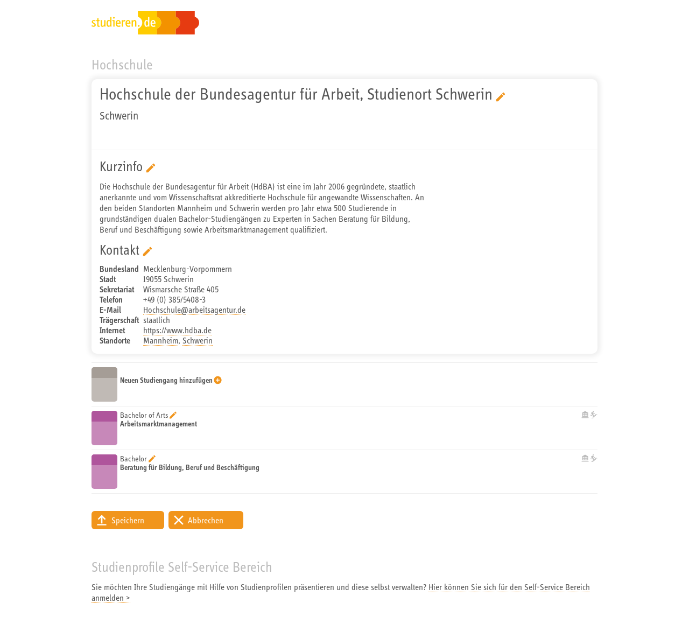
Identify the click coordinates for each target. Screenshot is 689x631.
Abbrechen (205, 520)
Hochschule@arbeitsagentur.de (194, 309)
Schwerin (197, 340)
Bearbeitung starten (501, 97)
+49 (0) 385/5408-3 (174, 299)
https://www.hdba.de (177, 330)
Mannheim (160, 340)
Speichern (127, 520)
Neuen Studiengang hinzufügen (166, 380)
